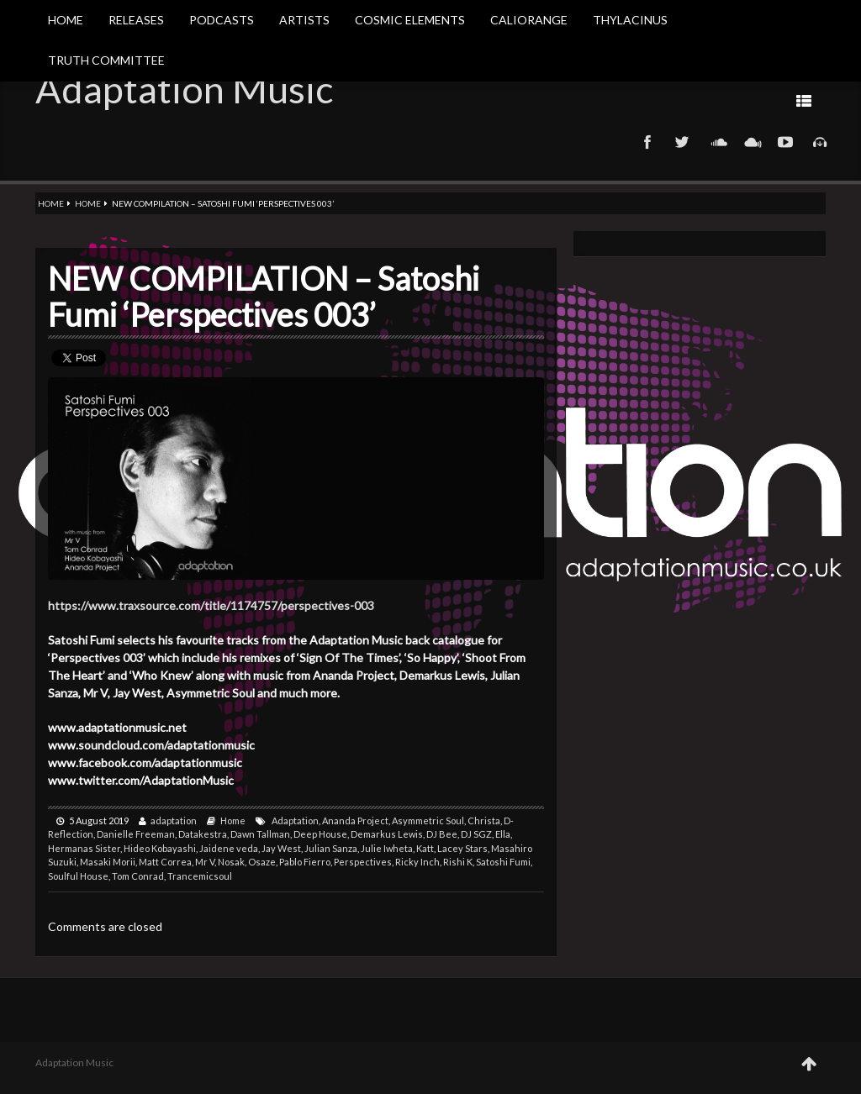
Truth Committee (106, 60)
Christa (483, 820)
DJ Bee (441, 833)
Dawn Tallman (260, 833)
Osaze (262, 861)
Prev (651, 100)
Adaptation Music (184, 89)
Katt (425, 848)
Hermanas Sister (84, 848)
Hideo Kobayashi (160, 848)
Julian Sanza (330, 848)
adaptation (174, 820)
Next (598, 100)
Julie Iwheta (387, 848)
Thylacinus (630, 20)
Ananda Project (355, 820)
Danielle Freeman (136, 833)
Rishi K (458, 861)
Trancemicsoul (199, 875)
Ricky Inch (417, 861)
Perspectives (363, 861)
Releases (136, 20)
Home (65, 20)
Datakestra (202, 833)
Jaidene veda (228, 848)
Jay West (281, 848)
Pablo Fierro (304, 861)
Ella (502, 833)
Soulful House (78, 875)
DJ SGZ (476, 833)
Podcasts (221, 20)
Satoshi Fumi (503, 861)
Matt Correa (165, 861)
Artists (304, 20)
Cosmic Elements (410, 20)
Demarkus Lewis (387, 833)
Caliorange (529, 20)
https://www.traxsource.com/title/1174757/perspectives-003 (211, 605)
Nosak (231, 861)
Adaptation (295, 820)
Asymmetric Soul (428, 820)
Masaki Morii (107, 861)
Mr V (204, 861)
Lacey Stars (462, 848)
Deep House (320, 833)
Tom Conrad (138, 875)
